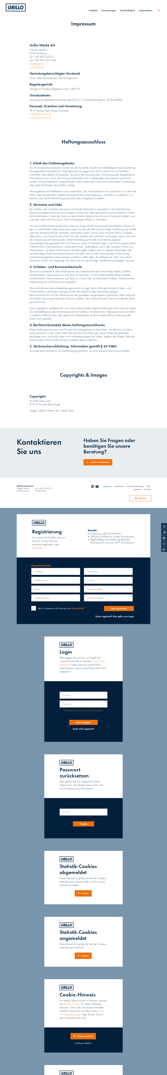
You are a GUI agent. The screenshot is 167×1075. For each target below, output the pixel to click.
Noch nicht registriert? (83, 728)
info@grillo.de (37, 63)
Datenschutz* (78, 608)
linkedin (92, 486)
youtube (97, 486)
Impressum (107, 486)
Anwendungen (109, 11)
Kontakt (147, 489)
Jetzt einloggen (83, 722)
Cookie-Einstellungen (135, 486)
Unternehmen (145, 11)
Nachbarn (137, 489)
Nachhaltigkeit (127, 11)
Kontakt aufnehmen (99, 462)
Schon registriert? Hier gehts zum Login (113, 616)
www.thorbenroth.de (40, 117)
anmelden (37, 547)
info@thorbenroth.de (40, 114)
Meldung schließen (83, 1043)
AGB (148, 486)
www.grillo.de (37, 67)
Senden (83, 823)
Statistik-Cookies (72, 1004)
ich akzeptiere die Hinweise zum (61, 608)
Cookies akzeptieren (85, 1036)
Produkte (93, 11)
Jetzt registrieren (118, 608)
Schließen (85, 893)
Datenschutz (119, 486)
